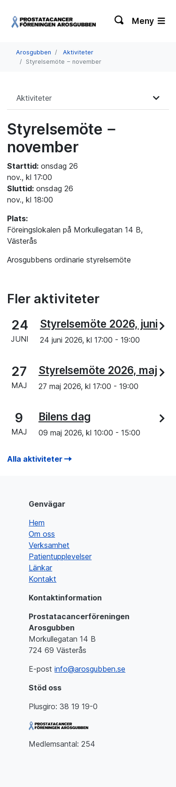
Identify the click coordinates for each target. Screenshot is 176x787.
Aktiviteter (78, 52)
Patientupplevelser (60, 556)
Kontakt (42, 579)
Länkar (40, 567)
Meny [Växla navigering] (148, 21)
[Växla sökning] (119, 21)
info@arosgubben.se (89, 669)
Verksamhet (49, 545)
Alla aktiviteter (39, 459)
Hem (37, 522)
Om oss (42, 534)
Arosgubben (33, 52)
